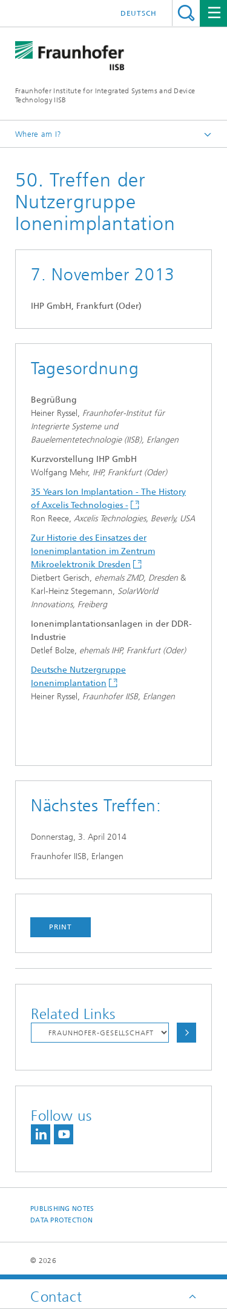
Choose (186, 1033)
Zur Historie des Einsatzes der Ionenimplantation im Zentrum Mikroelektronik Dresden (93, 551)
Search (186, 13)
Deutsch (138, 13)
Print (60, 927)
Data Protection (61, 1220)
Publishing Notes (62, 1209)
